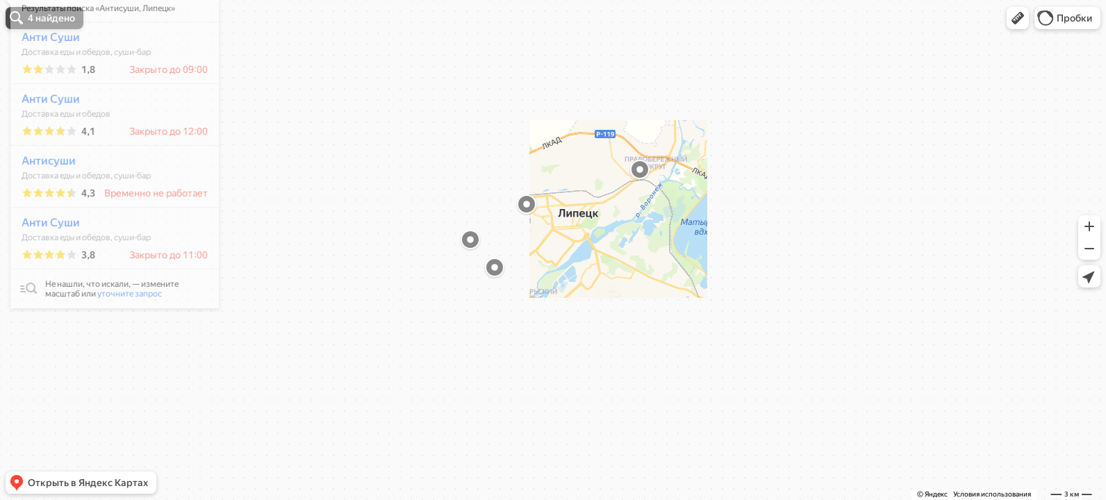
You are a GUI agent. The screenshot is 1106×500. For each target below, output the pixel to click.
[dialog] (107, 192)
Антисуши (41, 201)
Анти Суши (43, 78)
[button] (1018, 18)
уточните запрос (122, 335)
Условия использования (992, 494)
